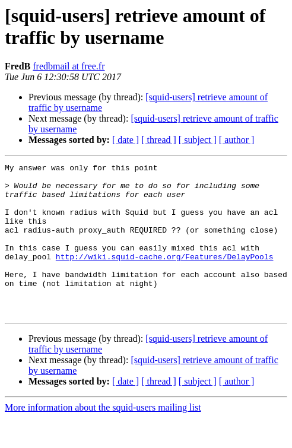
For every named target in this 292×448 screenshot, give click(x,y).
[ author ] (237, 140)
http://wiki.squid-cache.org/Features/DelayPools (165, 276)
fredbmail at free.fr (68, 66)
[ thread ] (158, 140)
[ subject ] (198, 140)
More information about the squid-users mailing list (103, 438)
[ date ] (125, 140)
